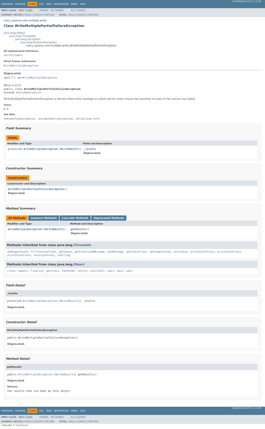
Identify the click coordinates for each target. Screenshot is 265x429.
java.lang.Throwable (22, 36)
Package (20, 4)
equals (23, 270)
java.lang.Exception (27, 39)
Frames (44, 10)
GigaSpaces (21, 425)
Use (41, 4)
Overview (7, 4)
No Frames (57, 10)
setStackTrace (44, 255)
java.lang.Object (14, 32)
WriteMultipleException (21, 65)
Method (50, 15)
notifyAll (97, 270)
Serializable (13, 55)
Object (79, 264)
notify (82, 270)
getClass (53, 270)
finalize (37, 270)
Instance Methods (44, 218)
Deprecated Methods (108, 218)
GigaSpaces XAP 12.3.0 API (246, 1)
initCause (181, 251)
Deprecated (61, 4)
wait (111, 270)
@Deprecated (12, 85)
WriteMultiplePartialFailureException (36, 189)
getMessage (115, 251)
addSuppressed (17, 251)
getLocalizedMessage (89, 251)
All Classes (78, 10)
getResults (78, 229)
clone (11, 270)
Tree (49, 4)
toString (64, 255)
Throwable (82, 245)
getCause (65, 251)
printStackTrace (202, 251)
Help (83, 4)
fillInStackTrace (43, 251)
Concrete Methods (75, 218)
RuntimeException (28, 92)
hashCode (68, 270)
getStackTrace (137, 251)
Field (28, 15)
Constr (37, 15)
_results (89, 148)
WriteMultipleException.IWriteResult (50, 148)
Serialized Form (87, 118)
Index (74, 4)
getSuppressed (160, 251)
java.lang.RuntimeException (38, 42)
